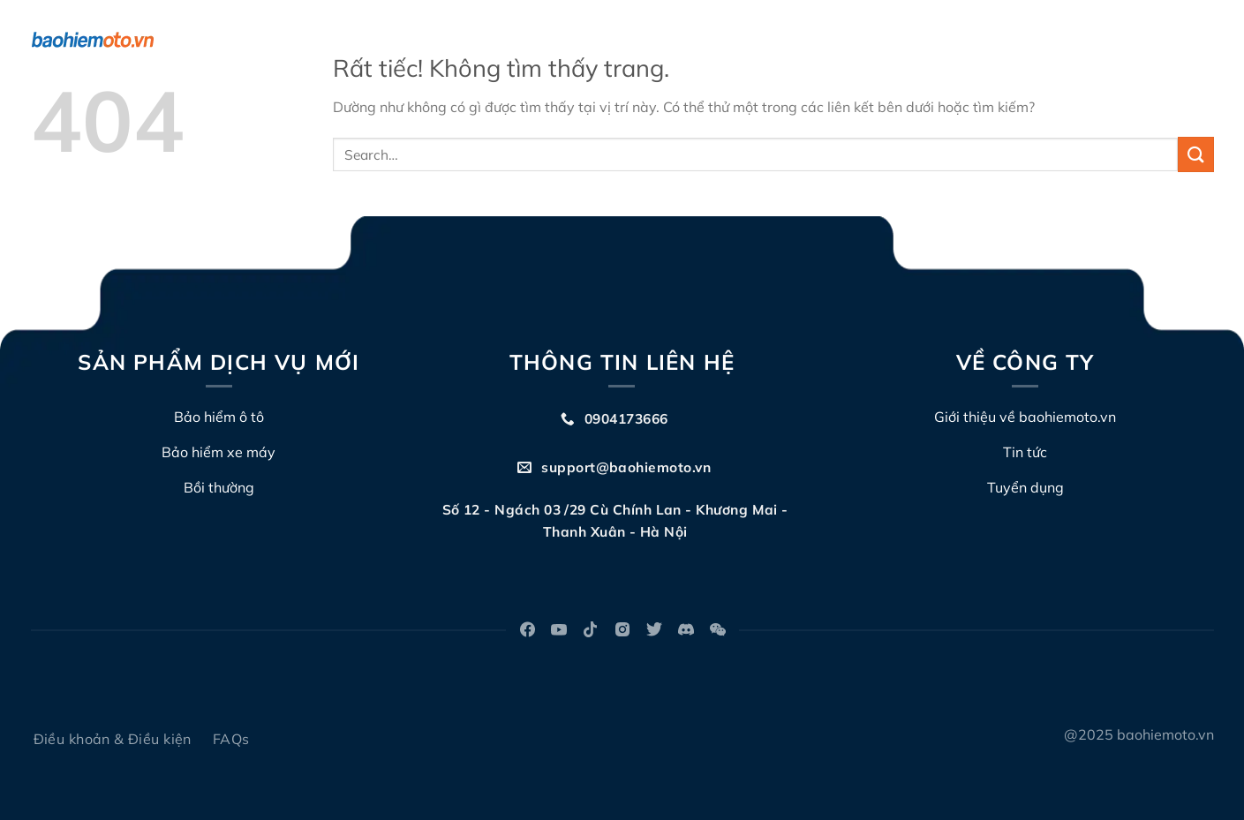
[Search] (1205, 40)
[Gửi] (1195, 154)
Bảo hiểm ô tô (287, 40)
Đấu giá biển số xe (807, 40)
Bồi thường (689, 40)
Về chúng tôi (585, 40)
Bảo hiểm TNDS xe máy (437, 40)
